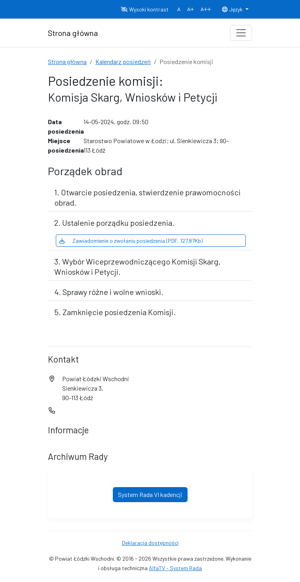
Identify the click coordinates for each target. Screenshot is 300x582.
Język (232, 9)
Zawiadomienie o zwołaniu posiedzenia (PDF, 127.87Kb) (131, 240)
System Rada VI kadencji (150, 494)
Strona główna (67, 61)
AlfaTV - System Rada (175, 568)
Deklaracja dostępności (150, 542)
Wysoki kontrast (145, 9)
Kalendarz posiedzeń (123, 61)
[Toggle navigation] (241, 33)
